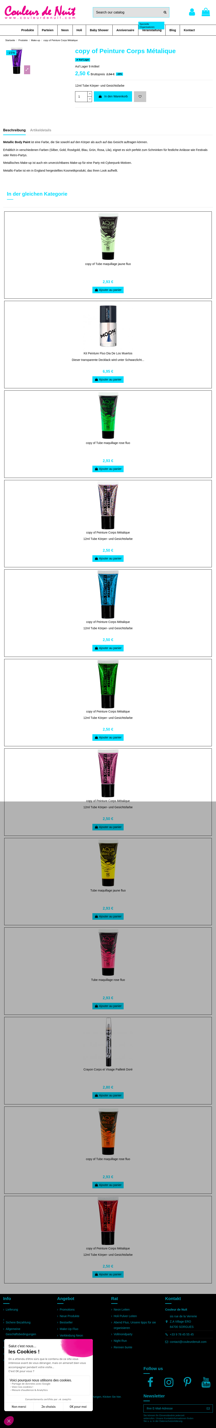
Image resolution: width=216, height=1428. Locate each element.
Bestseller (66, 1322)
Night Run (120, 1340)
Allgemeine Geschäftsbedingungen (21, 1331)
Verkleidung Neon (71, 1335)
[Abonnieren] (208, 1409)
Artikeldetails (40, 130)
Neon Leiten (122, 1309)
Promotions (67, 1309)
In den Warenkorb (113, 96)
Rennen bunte (123, 1347)
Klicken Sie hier (112, 1396)
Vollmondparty (123, 1334)
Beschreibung (14, 130)
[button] (28, 30)
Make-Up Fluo (69, 1329)
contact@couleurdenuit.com (188, 1341)
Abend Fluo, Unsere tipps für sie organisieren (135, 1325)
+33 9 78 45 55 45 (182, 1334)
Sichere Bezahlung (18, 1322)
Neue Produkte (69, 1316)
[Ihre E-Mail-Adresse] (174, 1409)
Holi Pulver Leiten (125, 1316)
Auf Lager (81, 66)
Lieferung (12, 1309)
